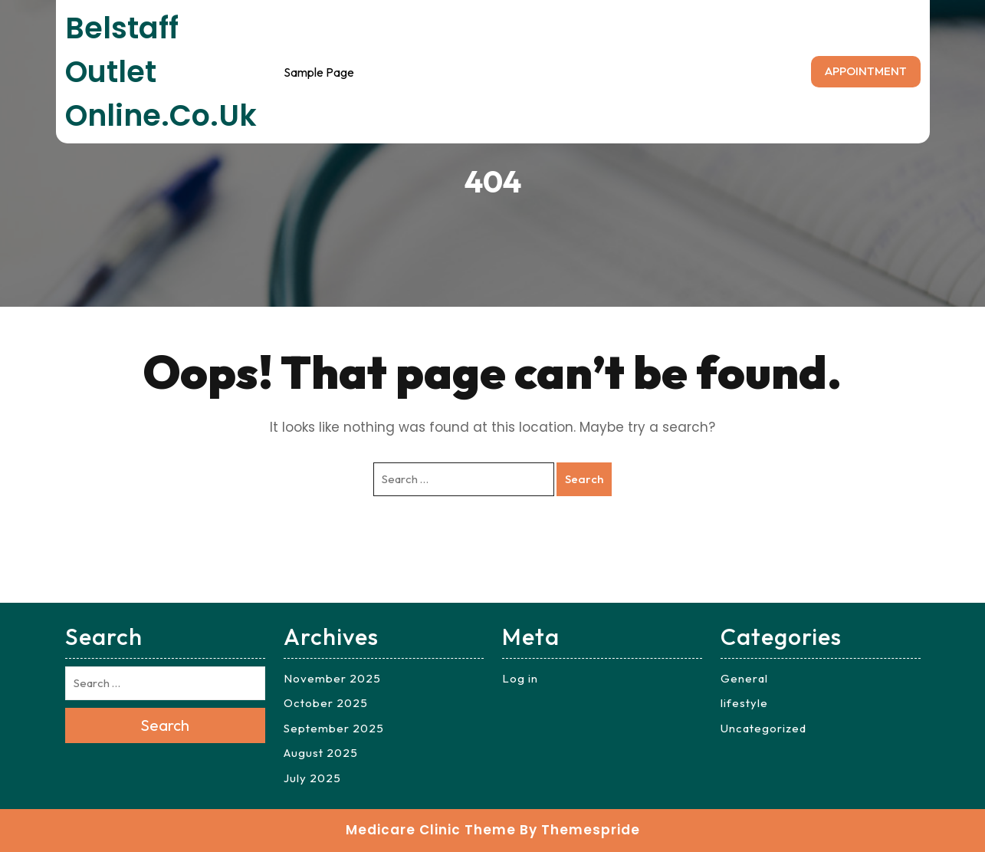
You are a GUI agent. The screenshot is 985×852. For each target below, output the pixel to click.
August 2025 (321, 752)
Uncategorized (763, 728)
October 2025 (326, 703)
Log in (520, 678)
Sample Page (319, 72)
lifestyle (744, 703)
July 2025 (312, 778)
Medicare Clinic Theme (431, 830)
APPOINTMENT (866, 71)
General (744, 678)
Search (584, 479)
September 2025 (334, 728)
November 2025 (332, 678)
